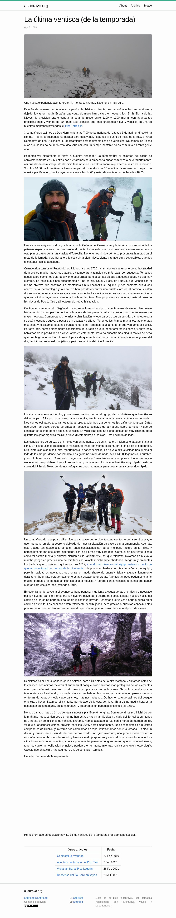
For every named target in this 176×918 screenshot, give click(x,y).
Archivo (135, 5)
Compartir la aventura (70, 855)
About (123, 5)
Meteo (148, 5)
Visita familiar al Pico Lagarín (75, 868)
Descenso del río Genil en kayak (77, 875)
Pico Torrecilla (73, 125)
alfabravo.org (36, 5)
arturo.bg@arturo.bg (35, 897)
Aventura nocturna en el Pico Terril (78, 862)
